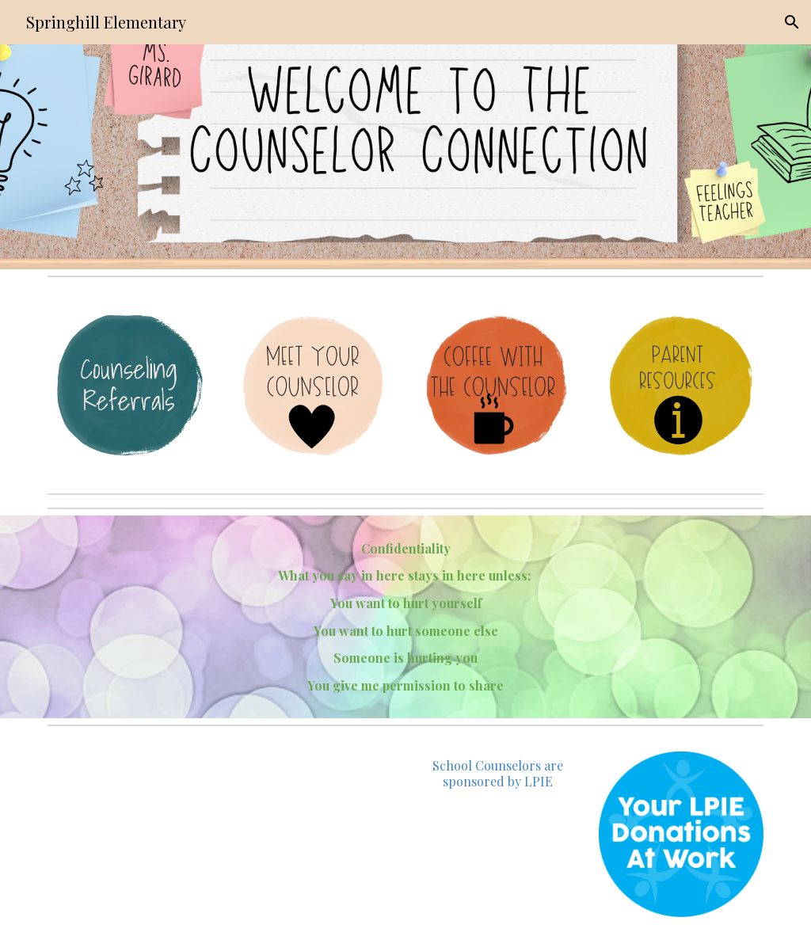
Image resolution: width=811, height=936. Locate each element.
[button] (792, 22)
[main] (406, 617)
